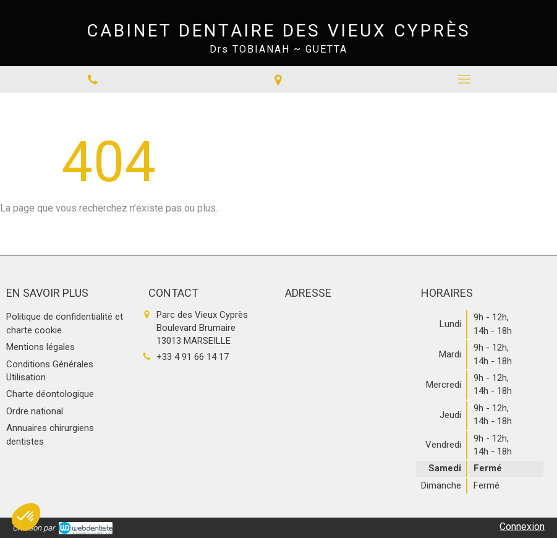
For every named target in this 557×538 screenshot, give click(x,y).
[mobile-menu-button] (464, 79)
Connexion (522, 526)
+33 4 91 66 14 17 (192, 356)
